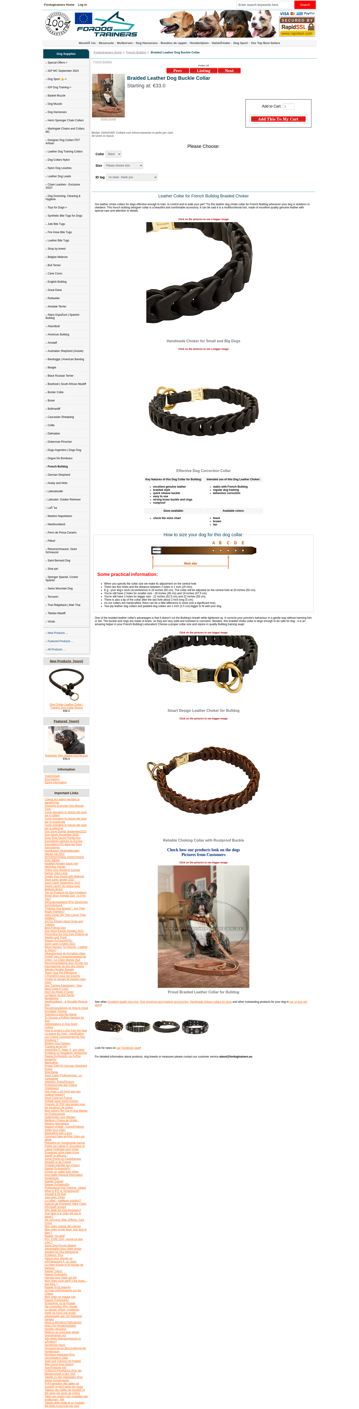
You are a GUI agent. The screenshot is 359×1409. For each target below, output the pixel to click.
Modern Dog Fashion (57, 1043)
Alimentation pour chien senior (63, 1248)
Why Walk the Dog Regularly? (63, 1210)
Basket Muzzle (55, 95)
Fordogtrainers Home (59, 4)
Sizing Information (56, 782)
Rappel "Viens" (54, 1271)
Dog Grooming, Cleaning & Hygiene (63, 197)
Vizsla (50, 621)
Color (99, 154)
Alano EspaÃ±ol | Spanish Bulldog (62, 316)
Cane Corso (54, 273)
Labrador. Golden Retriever (63, 499)
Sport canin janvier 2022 (59, 879)
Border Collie (54, 392)
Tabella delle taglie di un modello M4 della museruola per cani (64, 1404)
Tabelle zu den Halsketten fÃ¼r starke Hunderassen (64, 1379)
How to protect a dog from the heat (66, 1030)
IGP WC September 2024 (62, 70)
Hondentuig (52, 1178)
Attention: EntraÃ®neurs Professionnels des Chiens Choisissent (61, 1085)
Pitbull (50, 540)
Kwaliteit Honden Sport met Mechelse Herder (61, 865)
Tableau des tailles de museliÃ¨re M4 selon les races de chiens (65, 1391)
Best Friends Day (55, 927)
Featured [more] (66, 721)
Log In (82, 4)
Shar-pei (52, 568)
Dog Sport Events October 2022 (64, 931)
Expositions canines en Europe (63, 841)
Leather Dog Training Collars (64, 151)
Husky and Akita (56, 483)
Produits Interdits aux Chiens (62, 1165)
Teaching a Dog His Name (60, 1014)
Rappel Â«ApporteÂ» (58, 1168)
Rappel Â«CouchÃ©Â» (59, 940)
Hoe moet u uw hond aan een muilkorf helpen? (63, 1093)
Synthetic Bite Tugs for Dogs (64, 215)
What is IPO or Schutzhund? (62, 1191)
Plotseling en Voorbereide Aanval (65, 1142)
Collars (49, 1027)
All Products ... (55, 649)
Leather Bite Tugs (57, 240)
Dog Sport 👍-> (56, 79)
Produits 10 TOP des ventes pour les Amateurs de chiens (65, 1106)
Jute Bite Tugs (55, 224)
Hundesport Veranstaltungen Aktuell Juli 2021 (62, 852)
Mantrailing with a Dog (58, 1133)
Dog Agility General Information (64, 1175)
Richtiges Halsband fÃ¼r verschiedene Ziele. (60, 1356)
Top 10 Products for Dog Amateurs (66, 892)
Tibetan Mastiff (55, 613)
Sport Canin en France (58, 1098)
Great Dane (54, 290)
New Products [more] (66, 661)
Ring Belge (51, 1072)
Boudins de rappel (174, 43)
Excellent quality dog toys (122, 1001)
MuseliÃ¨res (87, 43)
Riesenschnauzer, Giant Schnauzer (61, 550)
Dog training (52, 779)
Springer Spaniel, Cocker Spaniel (62, 578)
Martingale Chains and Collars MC (65, 130)
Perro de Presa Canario (61, 532)
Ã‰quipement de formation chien (65, 953)
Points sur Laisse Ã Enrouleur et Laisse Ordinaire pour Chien (65, 1147)
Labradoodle (54, 491)
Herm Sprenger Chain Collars (65, 120)
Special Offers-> (56, 62)
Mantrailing (51, 1062)
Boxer (50, 400)
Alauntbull (53, 326)
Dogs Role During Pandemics (63, 838)
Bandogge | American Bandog (65, 359)
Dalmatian (53, 433)
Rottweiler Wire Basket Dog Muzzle (66, 754)
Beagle (51, 367)
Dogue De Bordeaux (59, 458)
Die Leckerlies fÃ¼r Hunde (61, 1306)
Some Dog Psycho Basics (60, 1245)
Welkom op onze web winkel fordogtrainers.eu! (62, 1334)
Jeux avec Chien (55, 1197)
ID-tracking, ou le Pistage (60, 1303)
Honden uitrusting (55, 1329)
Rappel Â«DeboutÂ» (57, 1184)
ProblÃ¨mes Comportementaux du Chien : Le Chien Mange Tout (65, 958)
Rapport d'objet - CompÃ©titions (64, 1126)
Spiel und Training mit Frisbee (63, 1361)
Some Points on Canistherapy (63, 1158)
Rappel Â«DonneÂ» (57, 1300)
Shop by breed (55, 248)
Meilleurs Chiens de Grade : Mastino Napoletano (62, 1122)
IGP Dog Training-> (58, 87)
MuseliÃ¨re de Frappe (58, 1162)
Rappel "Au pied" (55, 1236)
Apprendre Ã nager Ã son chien (64, 1049)
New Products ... (57, 633)
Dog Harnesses (147, 43)
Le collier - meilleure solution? (63, 1200)
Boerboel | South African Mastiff (66, 384)
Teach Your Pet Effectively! (61, 972)
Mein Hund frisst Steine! (59, 1364)
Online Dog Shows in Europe (62, 870)
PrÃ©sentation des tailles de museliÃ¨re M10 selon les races (64, 1385)
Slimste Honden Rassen (59, 969)
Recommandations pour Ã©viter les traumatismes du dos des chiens (66, 964)
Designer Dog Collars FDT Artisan (63, 141)
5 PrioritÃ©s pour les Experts (62, 976)
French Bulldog (136, 52)
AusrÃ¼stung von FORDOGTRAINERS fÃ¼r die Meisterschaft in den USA (63, 1371)
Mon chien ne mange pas (60, 1296)
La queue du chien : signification (64, 1033)
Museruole (106, 43)
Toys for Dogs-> (56, 207)
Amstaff (51, 342)
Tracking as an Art (56, 1046)
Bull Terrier (53, 265)
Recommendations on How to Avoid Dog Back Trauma (66, 1009)
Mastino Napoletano (59, 516)
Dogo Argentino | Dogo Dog (63, 450)
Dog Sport (240, 43)
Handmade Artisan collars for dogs (211, 1001)
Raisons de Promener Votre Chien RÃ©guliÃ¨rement (65, 1205)
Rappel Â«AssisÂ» (56, 1274)
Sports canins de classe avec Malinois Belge (62, 887)
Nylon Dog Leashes (59, 168)
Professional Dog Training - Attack (65, 1187)
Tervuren (52, 596)
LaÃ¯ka (51, 507)
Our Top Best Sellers (265, 43)
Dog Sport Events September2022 (66, 831)
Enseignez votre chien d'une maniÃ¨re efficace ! (62, 1154)
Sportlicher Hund (55, 1345)
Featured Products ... (59, 641)
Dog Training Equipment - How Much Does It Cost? (63, 987)
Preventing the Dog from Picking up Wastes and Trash (66, 936)
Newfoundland (55, 524)
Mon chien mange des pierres (63, 1226)
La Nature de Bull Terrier (59, 995)
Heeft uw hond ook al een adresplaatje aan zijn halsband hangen (63, 1316)
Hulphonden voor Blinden (60, 1117)
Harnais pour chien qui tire (61, 1277)
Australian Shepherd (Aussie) (64, 351)
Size (98, 165)
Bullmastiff (53, 408)
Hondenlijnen (199, 43)
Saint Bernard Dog (58, 560)
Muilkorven (125, 43)
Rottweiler (53, 298)
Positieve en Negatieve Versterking (66, 1053)
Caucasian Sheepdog (60, 417)
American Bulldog (57, 334)
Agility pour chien (55, 1130)
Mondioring (51, 998)
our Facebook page (128, 1048)
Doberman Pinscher (59, 441)
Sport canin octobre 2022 (60, 943)
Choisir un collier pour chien (62, 1171)
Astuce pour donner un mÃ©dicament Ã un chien (60, 1260)
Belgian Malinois (57, 257)
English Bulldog (56, 281)
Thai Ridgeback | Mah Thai (63, 605)
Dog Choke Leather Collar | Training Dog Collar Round (66, 704)
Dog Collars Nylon (58, 159)
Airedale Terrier (56, 306)
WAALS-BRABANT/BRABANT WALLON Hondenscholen (63, 1324)
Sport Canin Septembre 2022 (62, 882)
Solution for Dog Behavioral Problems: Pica (61, 1253)
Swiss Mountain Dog (59, 588)
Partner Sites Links (56, 873)
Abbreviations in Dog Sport (61, 1024)
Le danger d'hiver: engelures (62, 1309)
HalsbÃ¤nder (221, 43)
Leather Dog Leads (58, 176)
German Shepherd (58, 474)
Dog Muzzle (54, 103)
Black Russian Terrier (59, 375)
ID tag (100, 177)
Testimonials (52, 776)
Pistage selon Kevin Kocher (61, 1101)
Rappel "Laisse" (54, 1181)
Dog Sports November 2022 (62, 834)
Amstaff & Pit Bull (55, 1194)
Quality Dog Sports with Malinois (64, 876)
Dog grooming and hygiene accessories (164, 1001)
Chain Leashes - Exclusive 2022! (63, 186)
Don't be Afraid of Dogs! (59, 992)
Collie (50, 425)
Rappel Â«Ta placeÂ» (58, 1287)
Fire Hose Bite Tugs (59, 232)
